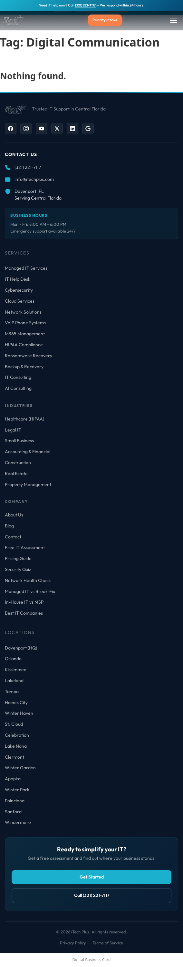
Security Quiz (18, 569)
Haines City (16, 702)
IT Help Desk (17, 279)
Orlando (13, 658)
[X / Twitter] (57, 128)
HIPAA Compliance (24, 345)
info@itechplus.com (34, 179)
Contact (13, 537)
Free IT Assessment (25, 547)
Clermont (14, 757)
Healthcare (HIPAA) (24, 419)
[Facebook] (10, 128)
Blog (9, 526)
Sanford (13, 812)
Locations (20, 632)
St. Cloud (14, 724)
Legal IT (13, 430)
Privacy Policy (73, 942)
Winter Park (17, 790)
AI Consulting (18, 388)
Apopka (13, 779)
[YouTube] (41, 128)
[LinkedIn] (72, 128)
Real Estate (16, 473)
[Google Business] (88, 128)
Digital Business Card (91, 959)
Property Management (28, 484)
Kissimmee (15, 669)
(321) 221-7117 (85, 5)
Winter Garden (20, 768)
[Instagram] (26, 128)
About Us (14, 515)
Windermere (18, 822)
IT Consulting (18, 377)
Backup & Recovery (24, 366)
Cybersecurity (19, 290)
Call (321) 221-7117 (91, 895)
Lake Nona (16, 746)
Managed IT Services (26, 268)
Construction (18, 462)
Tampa (12, 691)
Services (17, 253)
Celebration (17, 735)
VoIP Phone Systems (25, 323)
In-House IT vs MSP (24, 602)
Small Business (19, 440)
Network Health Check (28, 580)
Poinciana (14, 801)
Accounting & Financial (27, 451)
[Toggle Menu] (174, 20)
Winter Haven (19, 713)
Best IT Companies (24, 613)
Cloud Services (19, 301)
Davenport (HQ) (21, 648)
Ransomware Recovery (28, 356)
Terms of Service (107, 942)
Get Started (92, 877)
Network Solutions (23, 312)
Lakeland (14, 680)
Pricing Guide (18, 558)
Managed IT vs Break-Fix (30, 591)
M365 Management (25, 334)
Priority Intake (104, 19)
